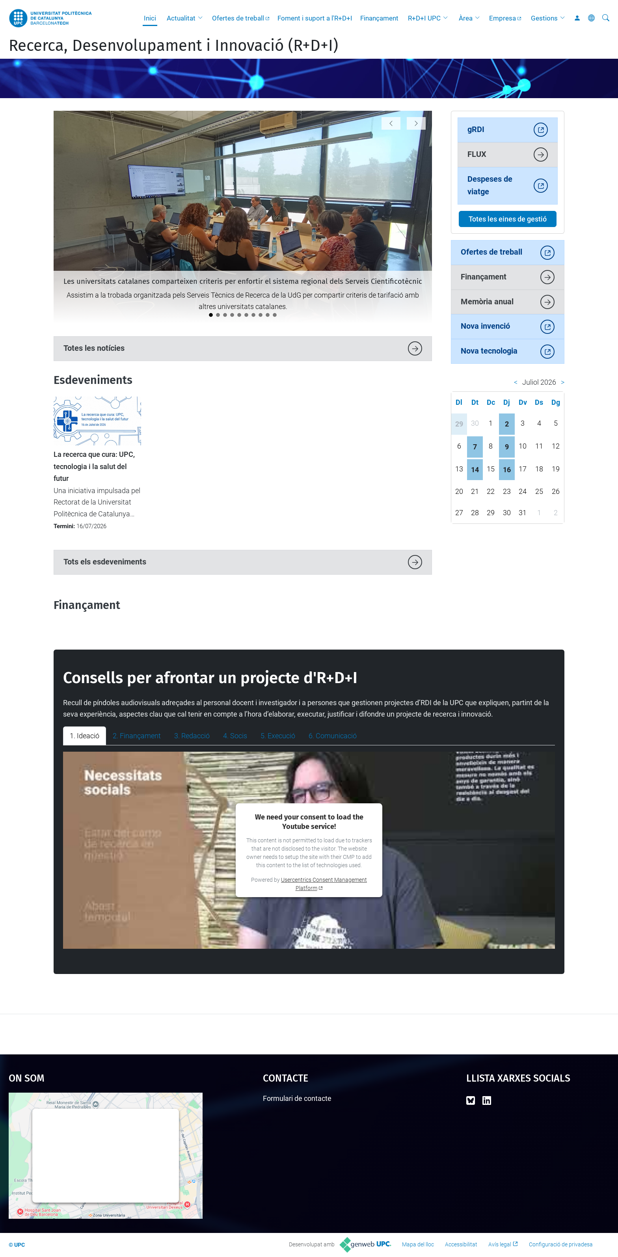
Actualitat (181, 18)
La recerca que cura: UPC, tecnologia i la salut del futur (94, 466)
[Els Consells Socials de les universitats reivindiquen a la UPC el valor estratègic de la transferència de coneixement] (253, 315)
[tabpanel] (309, 850)
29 (459, 424)
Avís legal (499, 1244)
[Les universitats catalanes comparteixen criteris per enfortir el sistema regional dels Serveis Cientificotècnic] (210, 315)
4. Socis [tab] (235, 736)
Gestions (544, 18)
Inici (150, 18)
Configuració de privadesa (561, 1244)
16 (507, 470)
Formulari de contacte (297, 1098)
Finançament (379, 18)
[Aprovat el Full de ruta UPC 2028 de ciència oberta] (260, 315)
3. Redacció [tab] (192, 736)
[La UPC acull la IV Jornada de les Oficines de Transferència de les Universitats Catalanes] (225, 315)
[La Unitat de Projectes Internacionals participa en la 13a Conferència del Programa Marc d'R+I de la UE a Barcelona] (246, 315)
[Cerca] (605, 18)
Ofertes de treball (238, 18)
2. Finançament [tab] (137, 736)
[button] (202, 18)
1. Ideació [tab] (84, 736)
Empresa (502, 18)
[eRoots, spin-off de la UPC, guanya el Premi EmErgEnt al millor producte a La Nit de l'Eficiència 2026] (239, 315)
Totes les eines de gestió (508, 219)
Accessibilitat (461, 1244)
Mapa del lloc (418, 1244)
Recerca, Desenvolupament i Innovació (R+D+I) (173, 45)
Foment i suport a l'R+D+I (314, 18)
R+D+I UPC (424, 18)
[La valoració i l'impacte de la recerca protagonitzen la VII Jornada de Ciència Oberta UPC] (218, 315)
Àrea (466, 18)
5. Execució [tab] (278, 736)
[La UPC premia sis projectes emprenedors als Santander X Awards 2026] (232, 315)
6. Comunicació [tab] (333, 736)
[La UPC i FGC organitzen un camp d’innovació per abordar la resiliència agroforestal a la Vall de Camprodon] (274, 315)
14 (475, 470)
